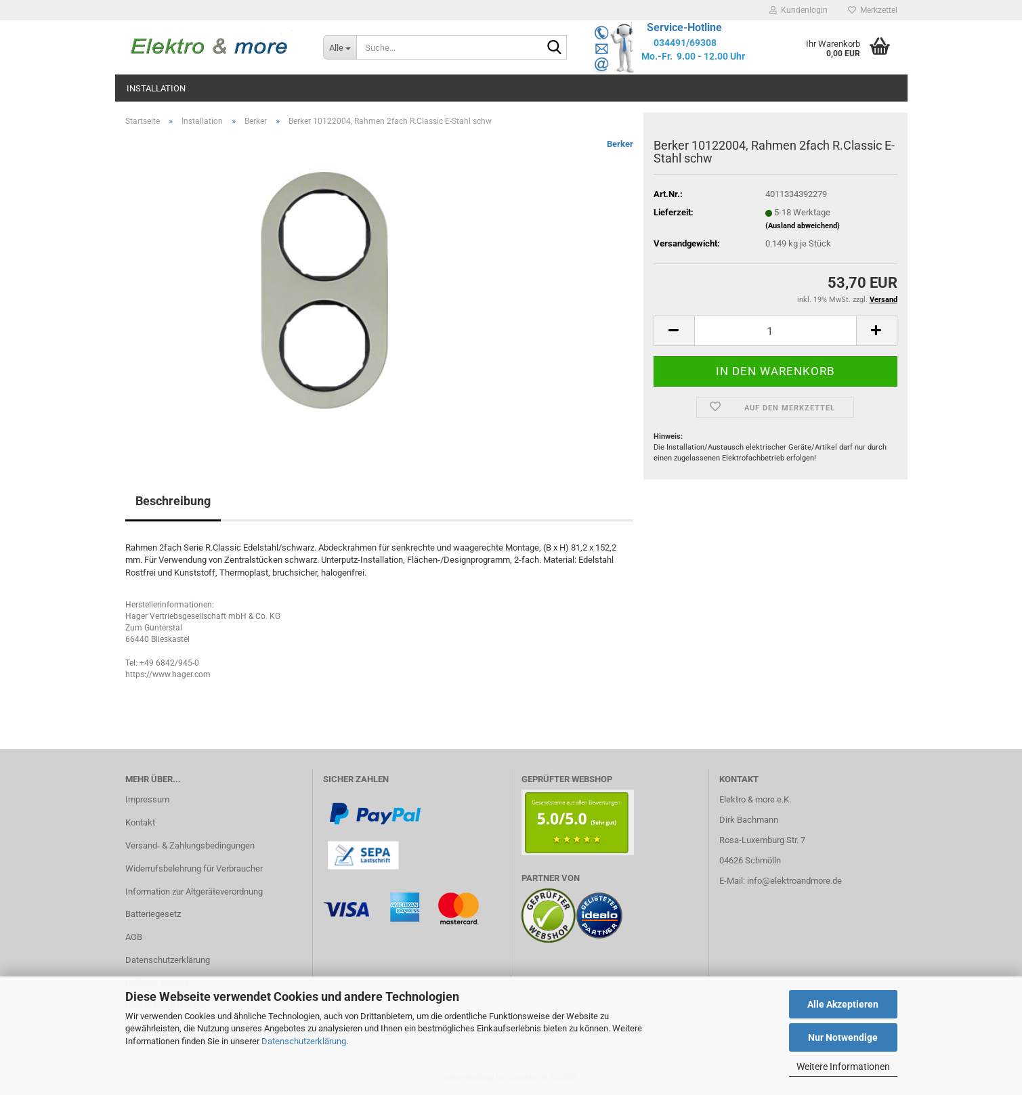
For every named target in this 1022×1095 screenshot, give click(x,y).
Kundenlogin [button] (798, 10)
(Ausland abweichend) (802, 225)
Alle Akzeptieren (842, 1004)
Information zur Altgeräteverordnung (194, 891)
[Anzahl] (775, 331)
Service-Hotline (684, 27)
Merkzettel (872, 10)
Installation (156, 88)
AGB (133, 937)
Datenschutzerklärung (303, 1041)
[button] (674, 331)
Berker (620, 144)
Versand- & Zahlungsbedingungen (190, 845)
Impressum (147, 799)
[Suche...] (339, 47)
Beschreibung (173, 501)
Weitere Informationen (843, 1066)
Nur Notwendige (843, 1037)
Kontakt (140, 822)
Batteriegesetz (153, 914)
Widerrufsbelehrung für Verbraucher (194, 868)
